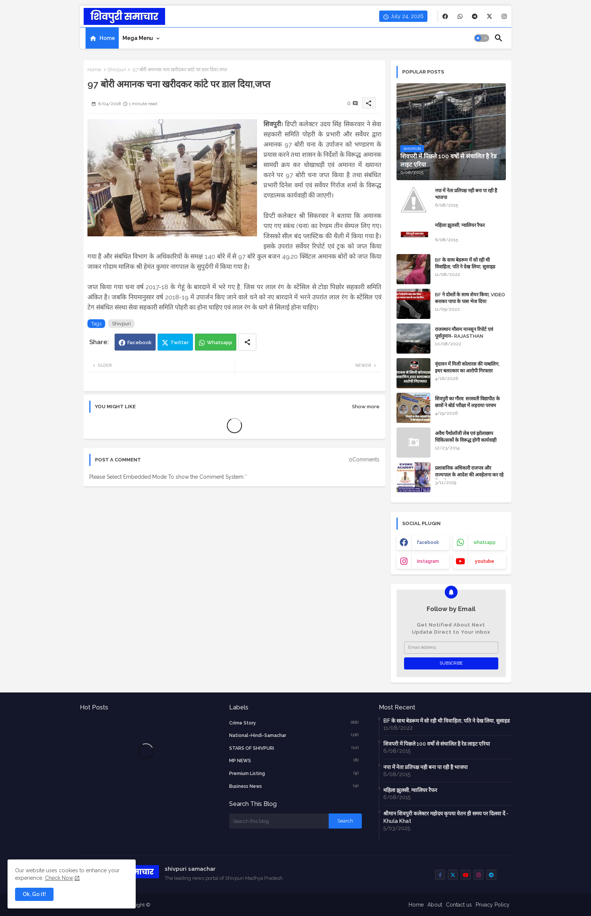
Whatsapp (219, 342)
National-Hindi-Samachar (294, 735)
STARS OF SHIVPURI (294, 748)
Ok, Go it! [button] (34, 894)
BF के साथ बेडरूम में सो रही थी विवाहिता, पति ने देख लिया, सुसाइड (465, 263)
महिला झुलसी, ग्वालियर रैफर (460, 225)
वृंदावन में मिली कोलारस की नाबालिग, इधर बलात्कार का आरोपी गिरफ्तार (467, 367)
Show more (366, 406)
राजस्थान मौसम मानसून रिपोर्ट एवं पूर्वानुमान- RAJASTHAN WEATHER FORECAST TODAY (469, 336)
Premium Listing (294, 773)
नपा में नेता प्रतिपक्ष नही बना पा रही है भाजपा (466, 194)
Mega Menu (137, 38)
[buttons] (445, 16)
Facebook (139, 342)
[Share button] (247, 342)
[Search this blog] (279, 821)
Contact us (459, 905)
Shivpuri (116, 69)
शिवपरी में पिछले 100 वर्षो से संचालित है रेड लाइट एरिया (436, 744)
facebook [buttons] (428, 542)
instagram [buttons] (428, 561)
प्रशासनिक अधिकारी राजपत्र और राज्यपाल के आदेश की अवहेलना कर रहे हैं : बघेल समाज (469, 474)
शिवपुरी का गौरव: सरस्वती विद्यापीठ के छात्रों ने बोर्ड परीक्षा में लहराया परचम (467, 402)
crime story (294, 723)
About (434, 905)
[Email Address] (451, 648)
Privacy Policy (493, 905)
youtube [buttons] (484, 561)
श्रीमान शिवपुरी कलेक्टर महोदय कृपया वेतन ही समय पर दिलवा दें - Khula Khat (445, 817)
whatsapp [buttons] (484, 542)
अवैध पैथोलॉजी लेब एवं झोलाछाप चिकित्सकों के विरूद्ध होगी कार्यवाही (465, 436)
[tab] (102, 38)
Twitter (179, 342)
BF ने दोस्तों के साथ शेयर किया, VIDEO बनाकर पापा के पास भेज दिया (470, 298)
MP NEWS (294, 760)
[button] (481, 38)
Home (107, 38)
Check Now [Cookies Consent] (59, 878)
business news (294, 786)
